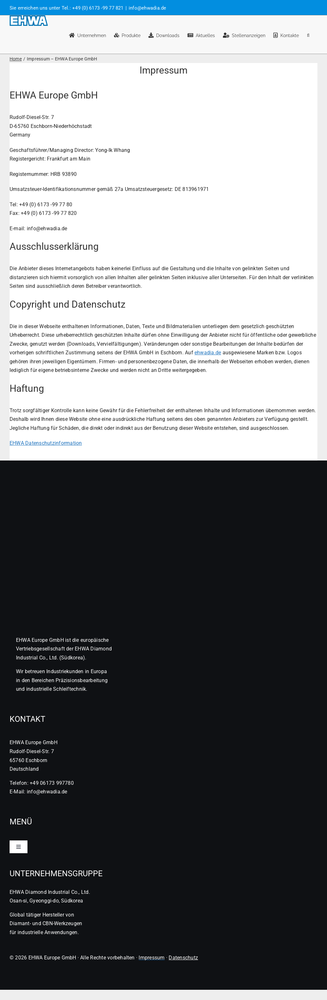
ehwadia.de (207, 353)
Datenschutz (183, 958)
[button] (308, 34)
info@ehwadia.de (147, 8)
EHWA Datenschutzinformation (46, 443)
